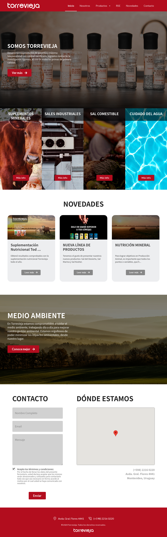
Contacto (149, 5)
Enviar (37, 495)
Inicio (71, 5)
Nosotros (85, 5)
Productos (103, 5)
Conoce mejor (23, 349)
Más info (21, 177)
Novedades (132, 5)
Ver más (20, 73)
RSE (118, 5)
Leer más (31, 272)
